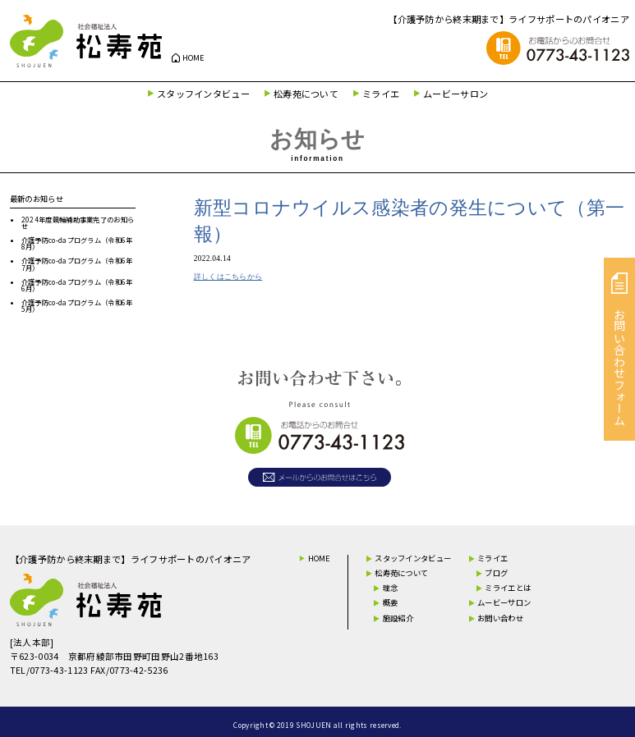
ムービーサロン (455, 93)
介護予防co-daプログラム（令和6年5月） (77, 305)
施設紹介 (398, 618)
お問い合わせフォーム (619, 349)
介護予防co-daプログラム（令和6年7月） (77, 263)
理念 (390, 587)
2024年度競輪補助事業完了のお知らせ (77, 222)
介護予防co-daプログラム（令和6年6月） (77, 285)
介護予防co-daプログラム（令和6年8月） (77, 243)
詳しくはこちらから (228, 276)
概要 (390, 602)
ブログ (496, 573)
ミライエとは (508, 587)
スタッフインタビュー (203, 93)
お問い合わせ (500, 618)
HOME (193, 58)
